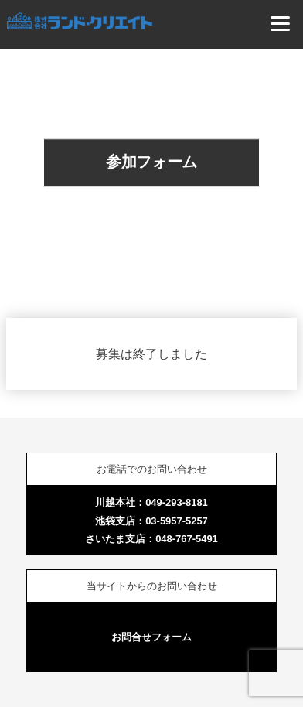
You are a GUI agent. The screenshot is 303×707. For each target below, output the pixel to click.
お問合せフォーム (151, 637)
